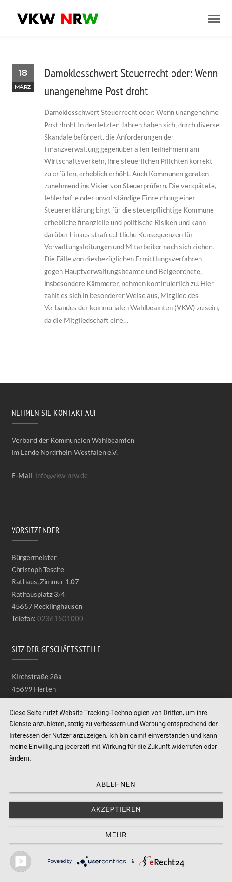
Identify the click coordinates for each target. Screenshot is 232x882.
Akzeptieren (116, 809)
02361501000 (60, 618)
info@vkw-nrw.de (61, 475)
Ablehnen (115, 784)
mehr (116, 835)
